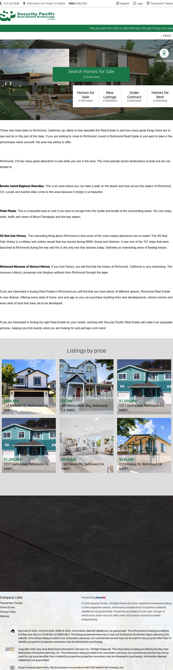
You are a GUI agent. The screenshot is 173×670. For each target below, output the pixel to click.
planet (99, 597)
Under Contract (134, 96)
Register (125, 3)
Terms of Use (7, 607)
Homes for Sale (85, 96)
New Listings (109, 96)
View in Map (164, 61)
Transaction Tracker (161, 3)
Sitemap (4, 616)
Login (140, 3)
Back (168, 35)
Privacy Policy (8, 611)
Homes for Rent (160, 96)
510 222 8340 (11, 3)
